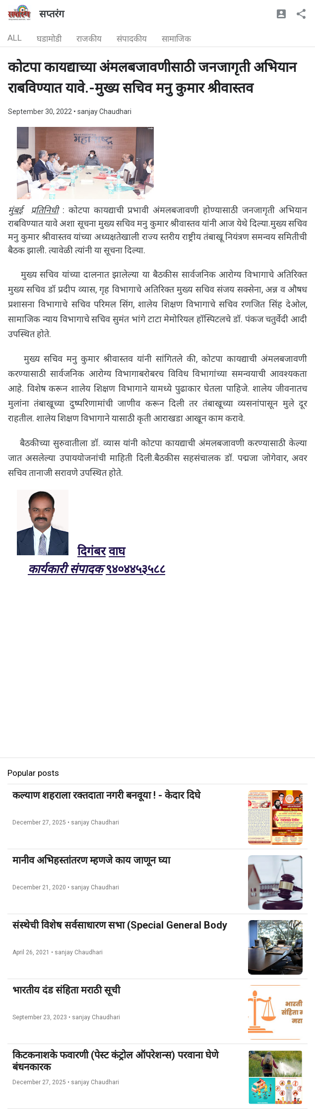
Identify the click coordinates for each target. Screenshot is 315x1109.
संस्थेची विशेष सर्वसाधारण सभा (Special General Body (119, 925)
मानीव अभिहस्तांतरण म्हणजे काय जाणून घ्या (91, 860)
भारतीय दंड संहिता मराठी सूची (66, 990)
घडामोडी (49, 39)
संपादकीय (132, 39)
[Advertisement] (157, 688)
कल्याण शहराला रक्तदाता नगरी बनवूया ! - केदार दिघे (106, 795)
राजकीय (89, 39)
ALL (14, 38)
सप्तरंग (51, 14)
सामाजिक (176, 39)
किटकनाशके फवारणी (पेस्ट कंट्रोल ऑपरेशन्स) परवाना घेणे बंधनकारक (115, 1061)
